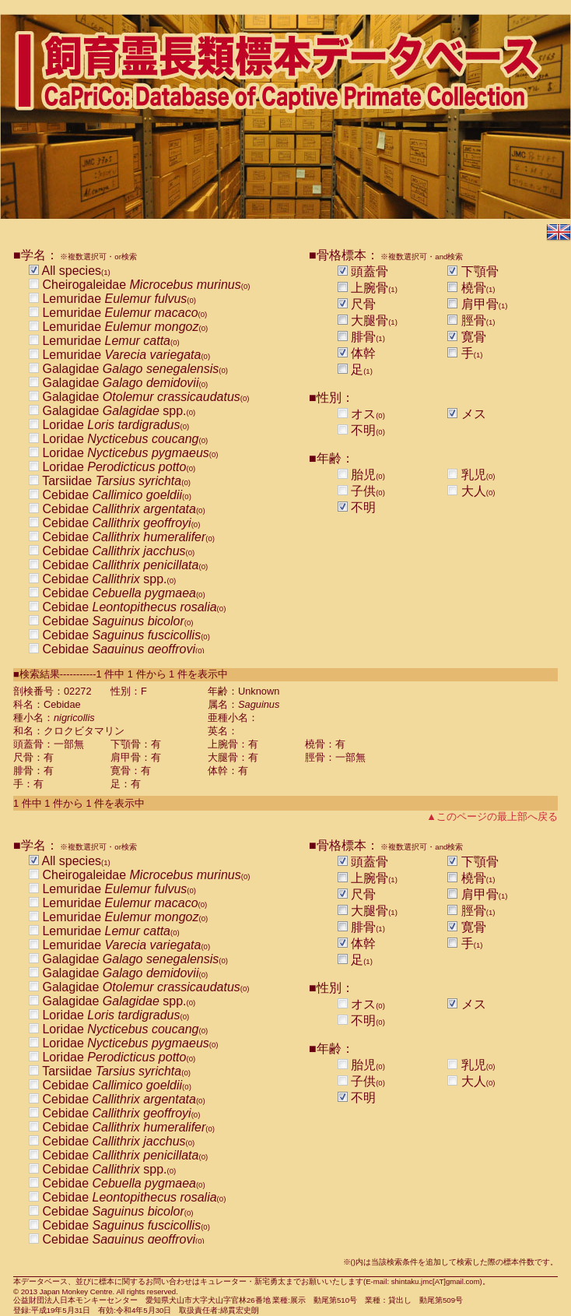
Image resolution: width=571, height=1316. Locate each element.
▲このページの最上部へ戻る (492, 816)
